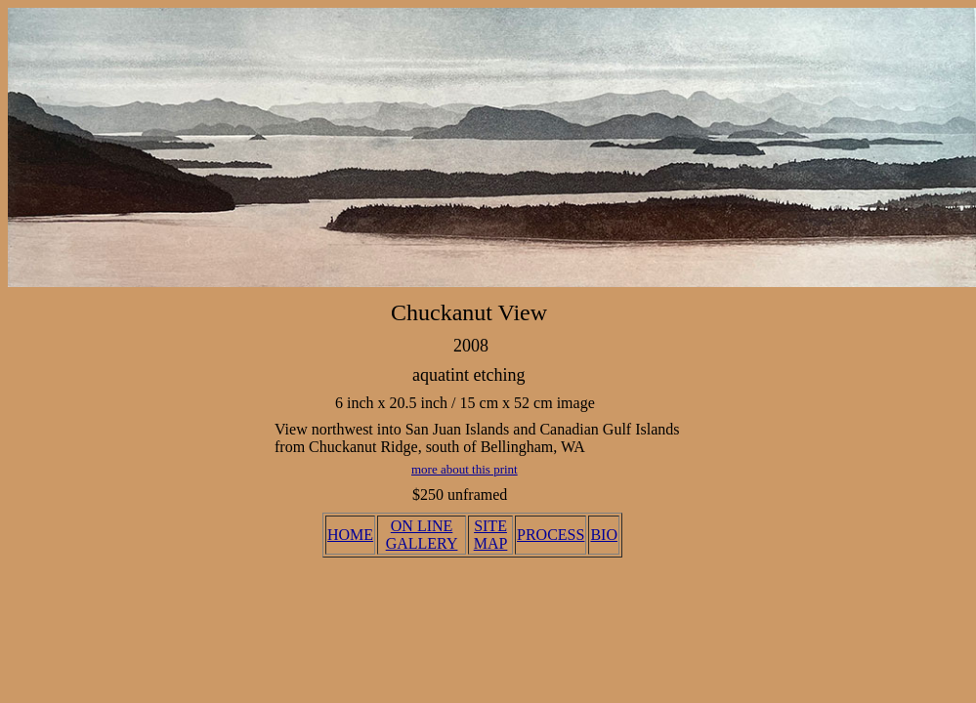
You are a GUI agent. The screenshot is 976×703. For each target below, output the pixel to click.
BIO (603, 534)
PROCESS (550, 534)
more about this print (464, 469)
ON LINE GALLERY (422, 534)
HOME (350, 534)
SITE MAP (491, 534)
